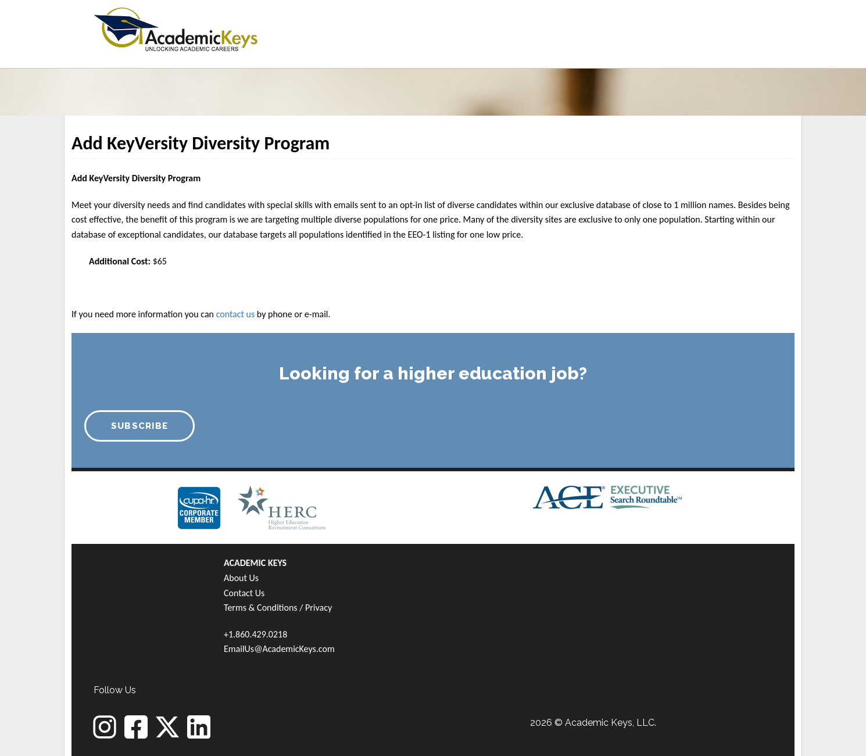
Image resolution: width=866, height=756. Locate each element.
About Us (241, 577)
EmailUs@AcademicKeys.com (279, 648)
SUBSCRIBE (140, 426)
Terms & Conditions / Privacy (278, 607)
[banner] (176, 27)
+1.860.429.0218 (255, 634)
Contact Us (244, 593)
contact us (235, 314)
